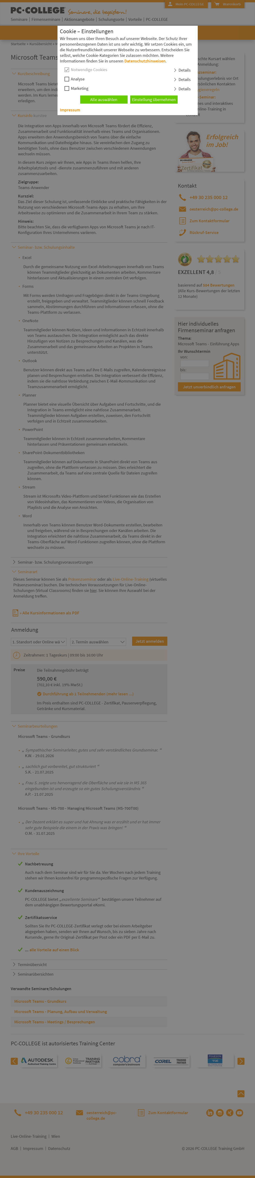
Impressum (70, 110)
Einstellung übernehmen (154, 99)
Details (185, 70)
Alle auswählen (103, 99)
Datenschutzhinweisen (144, 61)
